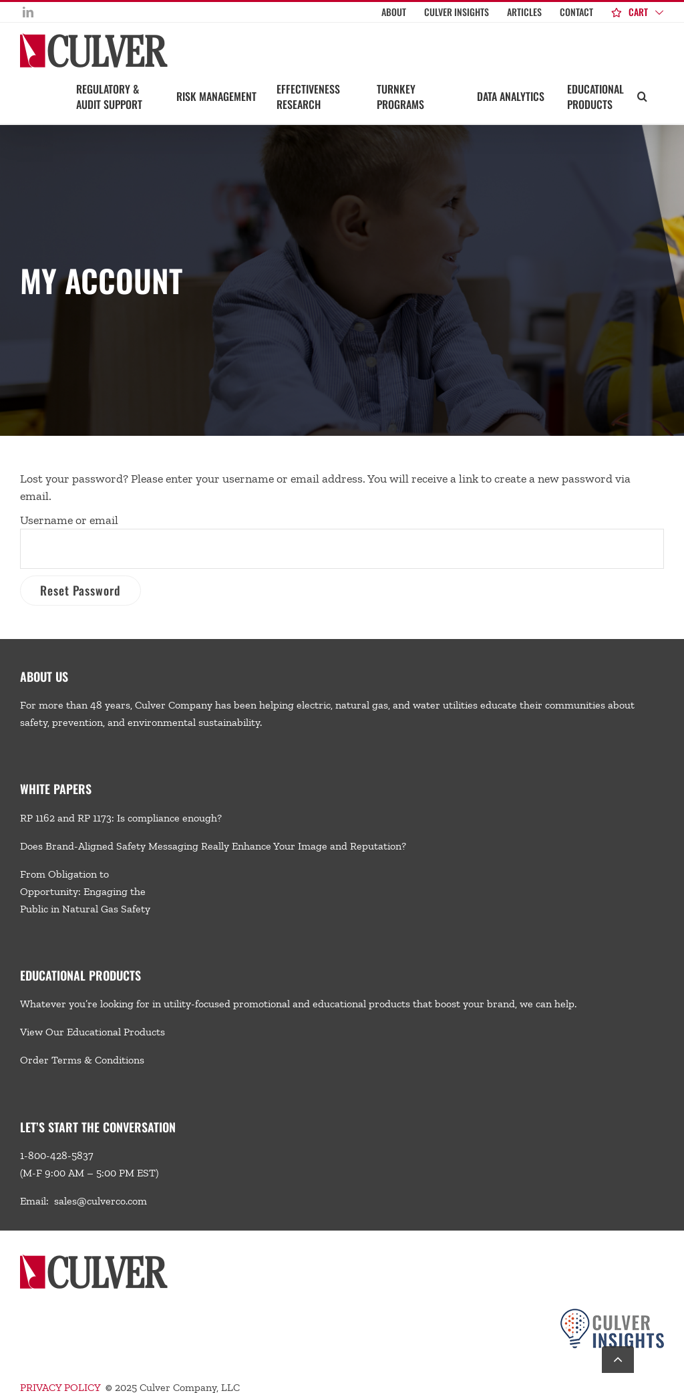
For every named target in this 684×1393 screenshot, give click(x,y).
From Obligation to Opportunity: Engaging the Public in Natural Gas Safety (85, 891)
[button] (642, 96)
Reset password (80, 590)
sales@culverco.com (100, 1200)
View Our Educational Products (92, 1031)
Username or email (69, 520)
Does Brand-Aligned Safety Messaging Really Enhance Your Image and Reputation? (213, 846)
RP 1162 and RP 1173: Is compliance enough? (121, 817)
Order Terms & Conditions (82, 1059)
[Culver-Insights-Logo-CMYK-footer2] (612, 1313)
